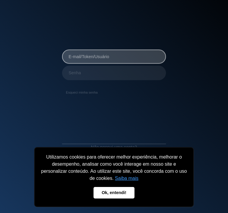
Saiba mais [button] (126, 178)
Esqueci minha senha (82, 91)
